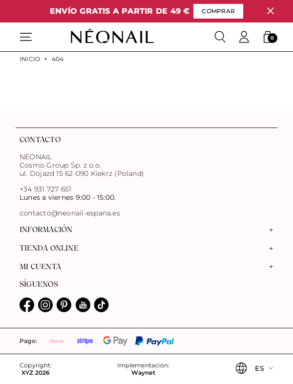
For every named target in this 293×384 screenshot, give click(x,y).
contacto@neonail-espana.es (70, 213)
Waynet (143, 372)
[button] (267, 37)
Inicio (30, 59)
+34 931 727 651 (45, 189)
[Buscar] (220, 37)
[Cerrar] (270, 11)
